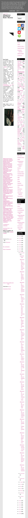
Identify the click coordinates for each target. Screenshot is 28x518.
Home (8, 283)
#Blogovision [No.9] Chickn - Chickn (7, 181)
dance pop (19, 82)
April (21, 488)
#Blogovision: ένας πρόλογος (7, 221)
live (18, 114)
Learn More (12, 10)
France (23, 97)
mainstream (19, 117)
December (22, 252)
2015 (20, 500)
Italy (20, 112)
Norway (18, 124)
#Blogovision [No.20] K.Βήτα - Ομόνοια (8, 219)
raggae (18, 134)
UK (23, 146)
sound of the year (21, 140)
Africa (18, 62)
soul (18, 139)
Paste (18, 181)
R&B (22, 133)
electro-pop (22, 86)
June (21, 484)
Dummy (19, 167)
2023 (20, 236)
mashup (19, 119)
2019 (20, 244)
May (21, 486)
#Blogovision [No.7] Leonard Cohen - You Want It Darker (8, 175)
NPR (18, 179)
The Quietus (20, 196)
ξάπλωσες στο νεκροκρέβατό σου (8, 85)
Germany (23, 99)
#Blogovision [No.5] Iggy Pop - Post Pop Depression (7, 167)
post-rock (19, 129)
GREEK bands (20, 53)
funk (18, 99)
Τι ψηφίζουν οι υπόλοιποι (6, 225)
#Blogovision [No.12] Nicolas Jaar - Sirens (8, 190)
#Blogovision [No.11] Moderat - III (8, 188)
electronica (20, 90)
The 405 (19, 190)
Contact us (19, 55)
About (18, 44)
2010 (20, 511)
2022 (20, 238)
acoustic (19, 61)
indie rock (21, 109)
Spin (18, 187)
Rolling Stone (20, 185)
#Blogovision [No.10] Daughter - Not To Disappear (8, 185)
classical (21, 78)
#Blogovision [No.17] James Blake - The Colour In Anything (8, 209)
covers (21, 81)
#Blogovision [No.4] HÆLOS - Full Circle (7, 164)
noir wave (19, 123)
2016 (20, 251)
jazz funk (21, 113)
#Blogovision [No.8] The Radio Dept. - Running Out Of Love (8, 178)
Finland (18, 95)
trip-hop (18, 146)
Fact (18, 169)
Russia (21, 138)
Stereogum (19, 188)
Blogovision (8, 242)
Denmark (19, 83)
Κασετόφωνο (20, 218)
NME (18, 177)
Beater (18, 220)
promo (19, 131)
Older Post (11, 282)
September (22, 478)
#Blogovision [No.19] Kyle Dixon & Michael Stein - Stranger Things (8, 216)
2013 (20, 505)
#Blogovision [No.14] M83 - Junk (8, 196)
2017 (20, 249)
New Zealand (20, 122)
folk (23, 95)
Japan (23, 112)
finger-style (19, 94)
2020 (20, 242)
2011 (20, 509)
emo (22, 91)
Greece (19, 103)
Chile (18, 77)
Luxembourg (19, 116)
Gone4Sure (19, 225)
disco (23, 83)
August (21, 482)
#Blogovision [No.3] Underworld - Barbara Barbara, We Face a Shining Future (8, 160)
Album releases (21, 63)
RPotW (23, 137)
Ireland (23, 111)
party (23, 124)
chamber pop (20, 76)
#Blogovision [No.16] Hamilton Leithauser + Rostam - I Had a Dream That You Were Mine (8, 205)
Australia (19, 67)
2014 (20, 502)
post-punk (19, 128)
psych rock (20, 132)
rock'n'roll (19, 136)
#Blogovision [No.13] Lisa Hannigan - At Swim (8, 193)
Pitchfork (19, 183)
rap (22, 134)
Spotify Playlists (20, 48)
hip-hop (19, 104)
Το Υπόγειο (19, 208)
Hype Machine (20, 175)
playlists (22, 126)
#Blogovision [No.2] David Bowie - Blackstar (8, 16)
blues (24, 73)
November (22, 473)
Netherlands (21, 121)
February (22, 492)
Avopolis (19, 204)
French (21, 98)
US (23, 148)
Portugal (21, 127)
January (21, 496)
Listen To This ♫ (20, 46)
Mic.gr (18, 206)
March (21, 490)
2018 (20, 246)
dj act (20, 85)
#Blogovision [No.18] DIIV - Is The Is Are (8, 213)
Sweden (19, 143)
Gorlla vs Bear (20, 171)
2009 (20, 513)
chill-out (23, 77)
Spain (18, 142)
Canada (20, 75)
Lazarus (5, 66)
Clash (18, 159)
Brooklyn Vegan (20, 157)
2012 (20, 507)
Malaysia (18, 118)
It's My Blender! (20, 210)
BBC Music (19, 155)
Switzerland (19, 144)
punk (18, 133)
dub (24, 84)
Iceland (18, 105)
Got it (17, 10)
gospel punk (21, 100)
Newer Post (5, 282)
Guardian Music (20, 173)
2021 (20, 240)
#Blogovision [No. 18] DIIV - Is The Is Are (22, 447)
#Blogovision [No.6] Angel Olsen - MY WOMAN (7, 171)
